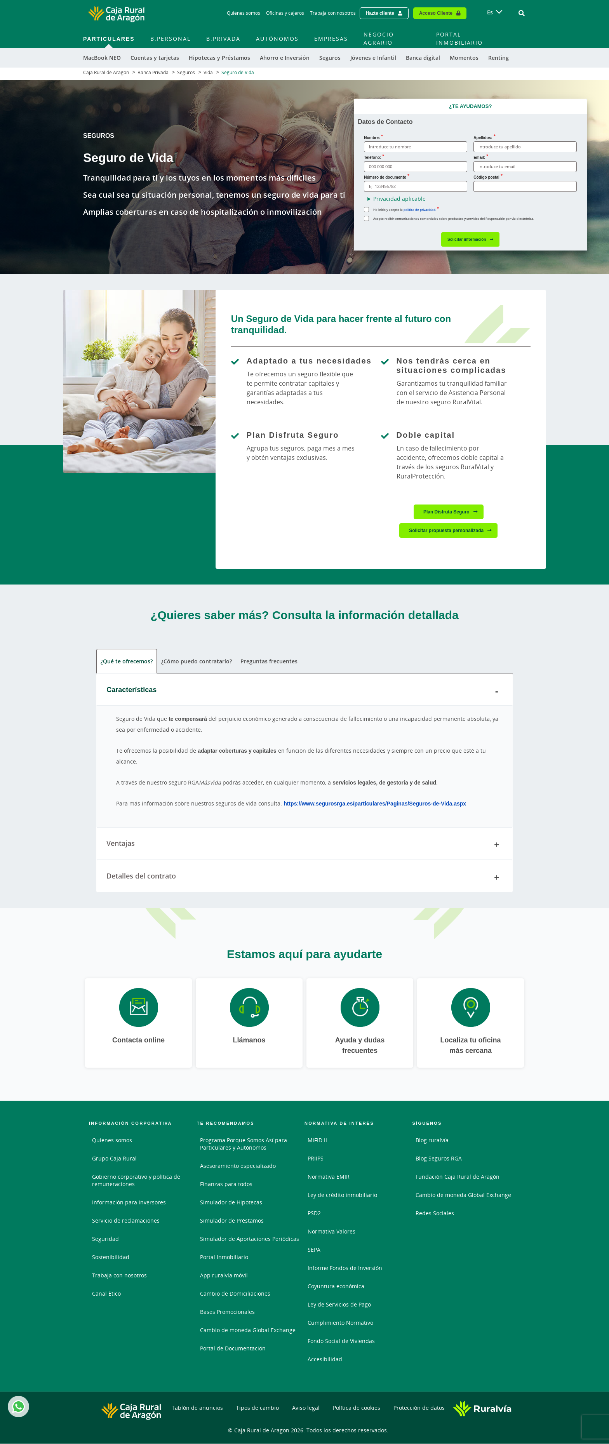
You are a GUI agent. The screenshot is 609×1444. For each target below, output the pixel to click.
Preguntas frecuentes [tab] (269, 661)
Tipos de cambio (257, 1407)
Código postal (486, 177)
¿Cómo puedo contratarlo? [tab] (196, 661)
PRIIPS (316, 1158)
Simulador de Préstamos (232, 1220)
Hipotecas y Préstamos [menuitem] (219, 57)
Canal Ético (106, 1293)
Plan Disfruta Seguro (446, 511)
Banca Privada (153, 72)
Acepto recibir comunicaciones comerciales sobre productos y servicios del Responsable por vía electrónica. (453, 218)
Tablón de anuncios (197, 1407)
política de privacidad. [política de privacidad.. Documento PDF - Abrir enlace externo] (420, 209)
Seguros (186, 72)
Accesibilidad (325, 1359)
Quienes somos (112, 1140)
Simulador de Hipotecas (231, 1202)
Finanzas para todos (226, 1184)
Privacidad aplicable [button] (399, 198)
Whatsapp (17, 1406)
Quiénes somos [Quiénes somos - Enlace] (243, 13)
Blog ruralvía (432, 1140)
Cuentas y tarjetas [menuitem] (154, 57)
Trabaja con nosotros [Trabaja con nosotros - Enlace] (333, 13)
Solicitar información (466, 239)
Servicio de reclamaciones (126, 1220)
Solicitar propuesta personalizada (446, 530)
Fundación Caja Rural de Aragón (457, 1176)
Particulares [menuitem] (109, 38)
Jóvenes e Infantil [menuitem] (373, 57)
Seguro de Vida (237, 72)
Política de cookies (356, 1407)
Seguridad (105, 1238)
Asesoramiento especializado (238, 1165)
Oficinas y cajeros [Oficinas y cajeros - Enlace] (285, 13)
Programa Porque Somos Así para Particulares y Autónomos (243, 1143)
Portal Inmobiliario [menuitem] (459, 38)
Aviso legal (306, 1407)
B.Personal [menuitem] (170, 38)
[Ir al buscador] (522, 13)
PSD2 (314, 1213)
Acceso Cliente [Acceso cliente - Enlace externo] (435, 13)
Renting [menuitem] (498, 57)
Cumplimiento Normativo (340, 1322)
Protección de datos (419, 1407)
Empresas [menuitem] (331, 38)
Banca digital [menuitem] (423, 57)
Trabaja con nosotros (119, 1275)
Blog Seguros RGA (439, 1158)
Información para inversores (129, 1202)
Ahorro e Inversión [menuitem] (285, 57)
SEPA (314, 1249)
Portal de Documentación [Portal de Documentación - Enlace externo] (233, 1348)
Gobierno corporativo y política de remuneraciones (136, 1180)
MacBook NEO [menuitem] (102, 57)
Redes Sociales (435, 1213)
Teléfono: (372, 157)
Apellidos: (482, 137)
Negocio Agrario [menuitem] (379, 38)
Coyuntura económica (336, 1286)
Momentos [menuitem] (464, 57)
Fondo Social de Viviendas (341, 1341)
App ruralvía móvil (224, 1275)
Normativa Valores (331, 1231)
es (490, 12)
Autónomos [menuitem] (277, 38)
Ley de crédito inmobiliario (342, 1195)
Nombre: (372, 137)
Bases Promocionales (227, 1311)
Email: (479, 157)
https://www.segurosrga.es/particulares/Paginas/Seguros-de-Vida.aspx (375, 803)
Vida (208, 72)
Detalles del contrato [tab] (304, 877)
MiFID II (317, 1140)
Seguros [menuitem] (330, 57)
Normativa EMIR (329, 1176)
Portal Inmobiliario (224, 1257)
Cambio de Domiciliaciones (235, 1293)
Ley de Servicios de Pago (339, 1304)
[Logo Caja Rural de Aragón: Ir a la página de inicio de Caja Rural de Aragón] (116, 13)
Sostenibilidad (110, 1257)
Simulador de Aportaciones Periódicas (249, 1238)
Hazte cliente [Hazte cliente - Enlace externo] (380, 13)
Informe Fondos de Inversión (345, 1268)
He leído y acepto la (404, 209)
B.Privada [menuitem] (223, 38)
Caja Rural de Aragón (106, 72)
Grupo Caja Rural (114, 1158)
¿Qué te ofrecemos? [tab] (127, 661)
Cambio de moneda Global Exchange (248, 1330)
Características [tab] (304, 691)
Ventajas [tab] (304, 845)
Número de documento (385, 177)
